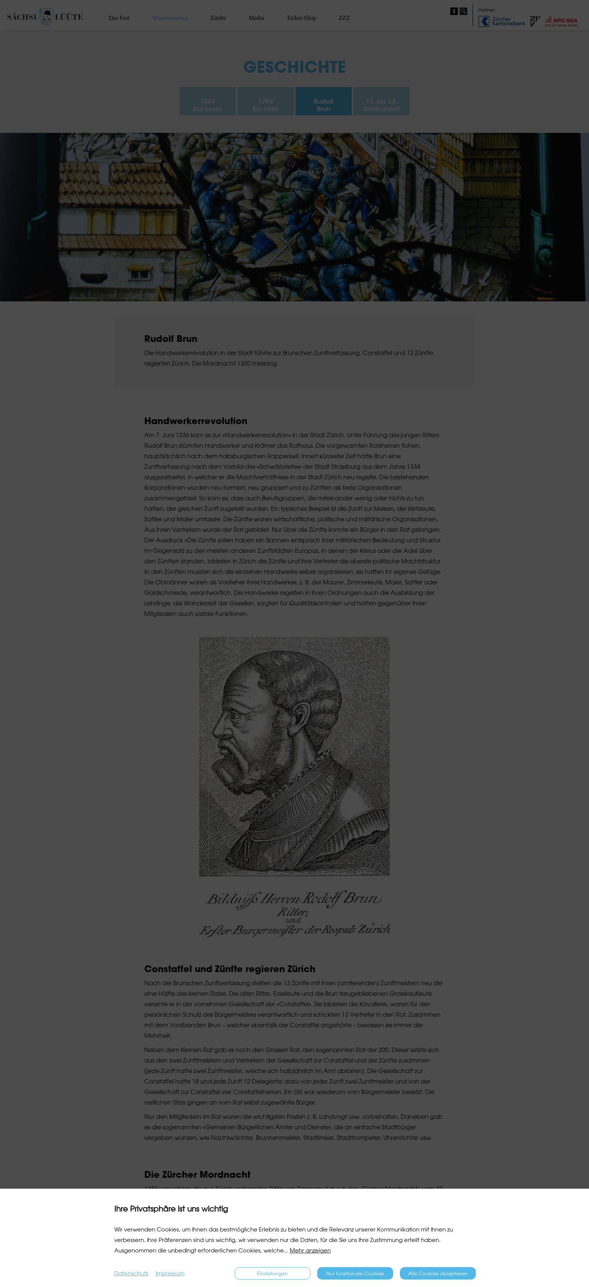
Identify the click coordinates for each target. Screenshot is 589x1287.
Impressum (170, 1273)
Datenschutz (131, 1273)
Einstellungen (272, 1273)
